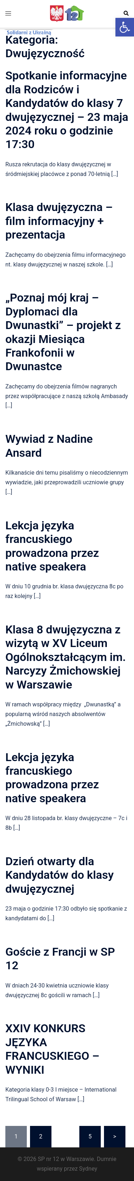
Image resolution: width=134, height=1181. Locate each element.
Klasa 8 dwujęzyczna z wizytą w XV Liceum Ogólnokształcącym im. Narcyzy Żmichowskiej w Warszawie (65, 657)
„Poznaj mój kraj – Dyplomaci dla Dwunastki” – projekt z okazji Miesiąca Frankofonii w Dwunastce (63, 332)
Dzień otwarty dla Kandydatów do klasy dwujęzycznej (59, 875)
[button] (124, 27)
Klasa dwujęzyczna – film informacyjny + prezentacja (59, 220)
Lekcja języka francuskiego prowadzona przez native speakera (52, 546)
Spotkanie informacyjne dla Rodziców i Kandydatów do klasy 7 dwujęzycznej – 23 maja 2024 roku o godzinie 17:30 (66, 110)
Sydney (88, 1168)
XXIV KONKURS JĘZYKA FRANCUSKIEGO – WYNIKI (52, 1048)
